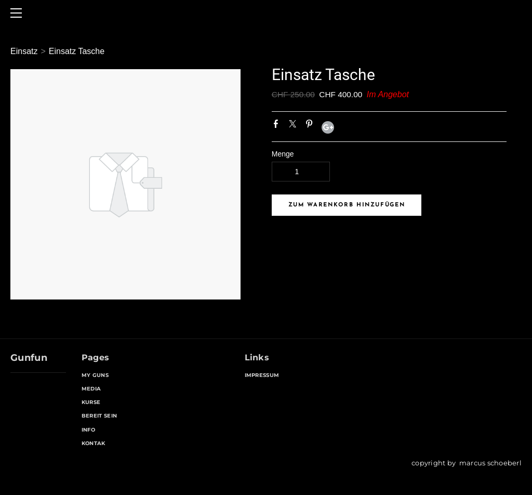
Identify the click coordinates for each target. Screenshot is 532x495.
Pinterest (311, 126)
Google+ (328, 127)
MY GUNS (95, 375)
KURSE (91, 402)
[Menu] (18, 13)
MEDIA (91, 388)
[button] (347, 205)
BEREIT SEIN (99, 415)
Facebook (278, 126)
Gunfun (28, 357)
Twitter (294, 126)
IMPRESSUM (262, 375)
